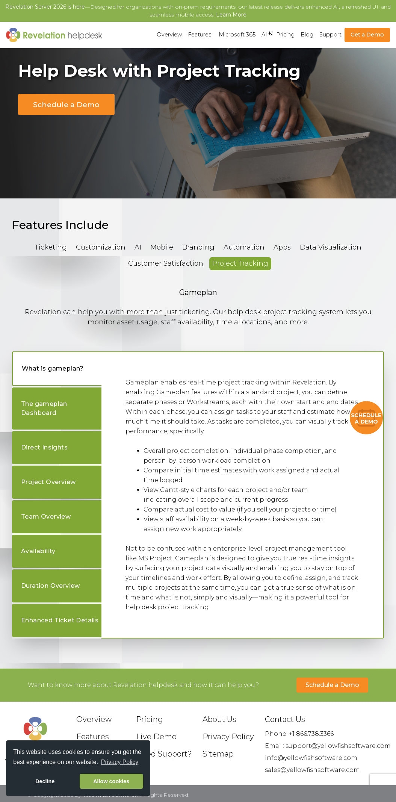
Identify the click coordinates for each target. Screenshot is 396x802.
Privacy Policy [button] (120, 762)
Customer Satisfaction (165, 263)
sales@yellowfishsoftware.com (312, 769)
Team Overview (46, 516)
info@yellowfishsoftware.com (311, 757)
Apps (282, 247)
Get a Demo (367, 34)
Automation (244, 247)
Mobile (161, 247)
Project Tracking (240, 263)
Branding (198, 247)
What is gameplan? (53, 368)
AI (264, 34)
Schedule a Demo (66, 104)
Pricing (285, 34)
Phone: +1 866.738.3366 (299, 733)
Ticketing (51, 247)
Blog (307, 34)
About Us (219, 719)
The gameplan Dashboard (44, 408)
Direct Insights (44, 447)
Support (330, 34)
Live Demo (156, 736)
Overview (169, 34)
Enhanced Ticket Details (59, 620)
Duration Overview (50, 585)
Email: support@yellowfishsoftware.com (328, 745)
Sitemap (218, 753)
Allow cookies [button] (111, 781)
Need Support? (164, 753)
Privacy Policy (228, 736)
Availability (38, 551)
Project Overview (48, 482)
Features (199, 34)
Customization (100, 247)
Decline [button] (44, 781)
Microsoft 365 (237, 34)
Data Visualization (330, 247)
